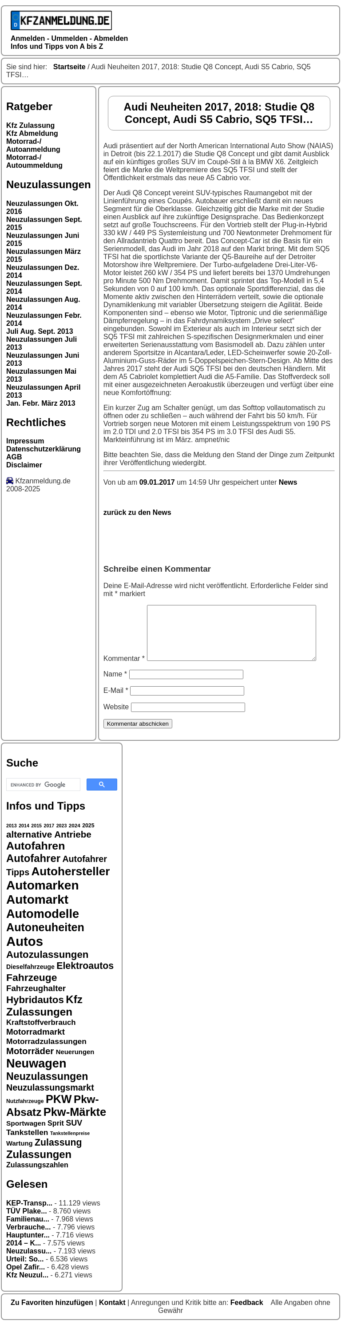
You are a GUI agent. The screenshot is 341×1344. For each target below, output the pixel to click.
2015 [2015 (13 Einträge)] (36, 844)
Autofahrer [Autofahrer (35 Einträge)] (33, 877)
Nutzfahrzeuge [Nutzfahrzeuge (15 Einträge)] (25, 1120)
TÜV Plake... (26, 1229)
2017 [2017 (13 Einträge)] (49, 844)
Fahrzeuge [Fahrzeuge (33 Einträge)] (31, 996)
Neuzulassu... (29, 1269)
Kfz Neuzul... (27, 1293)
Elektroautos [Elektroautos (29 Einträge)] (85, 984)
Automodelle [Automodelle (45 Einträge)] (42, 932)
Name (115, 692)
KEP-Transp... (29, 1221)
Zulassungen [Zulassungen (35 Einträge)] (38, 1173)
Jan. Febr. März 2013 (40, 403)
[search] (42, 803)
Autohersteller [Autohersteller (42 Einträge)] (71, 890)
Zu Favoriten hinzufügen (53, 1321)
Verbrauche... (28, 1245)
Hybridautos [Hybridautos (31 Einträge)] (35, 1018)
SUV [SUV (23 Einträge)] (74, 1141)
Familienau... (27, 1237)
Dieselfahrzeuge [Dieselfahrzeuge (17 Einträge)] (30, 985)
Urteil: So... (25, 1277)
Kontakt (113, 1321)
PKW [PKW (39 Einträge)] (59, 1117)
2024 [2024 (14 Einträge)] (74, 844)
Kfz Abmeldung (32, 133)
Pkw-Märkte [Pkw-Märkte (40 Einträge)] (75, 1130)
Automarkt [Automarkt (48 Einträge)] (37, 918)
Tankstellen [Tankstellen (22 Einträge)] (27, 1150)
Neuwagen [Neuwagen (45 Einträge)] (36, 1082)
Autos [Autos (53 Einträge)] (24, 960)
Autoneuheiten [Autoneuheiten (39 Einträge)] (45, 946)
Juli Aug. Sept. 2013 (39, 331)
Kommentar (124, 609)
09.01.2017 (158, 482)
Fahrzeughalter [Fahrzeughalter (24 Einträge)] (36, 1007)
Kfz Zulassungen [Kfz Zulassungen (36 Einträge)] (44, 1024)
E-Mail (115, 709)
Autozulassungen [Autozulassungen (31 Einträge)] (47, 973)
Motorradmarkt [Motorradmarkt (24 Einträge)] (35, 1050)
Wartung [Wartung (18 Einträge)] (19, 1162)
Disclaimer (24, 465)
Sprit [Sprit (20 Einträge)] (56, 1142)
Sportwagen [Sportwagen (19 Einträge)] (26, 1142)
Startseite (69, 67)
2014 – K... (23, 1261)
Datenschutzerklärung (43, 449)
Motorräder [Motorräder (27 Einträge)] (30, 1070)
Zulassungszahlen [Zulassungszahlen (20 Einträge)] (37, 1183)
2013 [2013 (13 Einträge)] (11, 844)
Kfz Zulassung (30, 125)
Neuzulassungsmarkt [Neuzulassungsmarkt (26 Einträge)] (50, 1106)
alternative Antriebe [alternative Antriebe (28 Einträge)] (48, 853)
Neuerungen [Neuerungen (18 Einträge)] (75, 1070)
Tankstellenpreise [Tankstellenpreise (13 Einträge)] (70, 1151)
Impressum (25, 441)
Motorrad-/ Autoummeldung (34, 161)
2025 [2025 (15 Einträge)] (88, 844)
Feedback (247, 1321)
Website (116, 725)
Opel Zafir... (25, 1285)
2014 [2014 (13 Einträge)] (24, 844)
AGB (14, 457)
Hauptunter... (28, 1253)
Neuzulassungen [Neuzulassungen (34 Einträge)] (47, 1095)
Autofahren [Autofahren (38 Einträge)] (35, 864)
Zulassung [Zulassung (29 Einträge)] (58, 1161)
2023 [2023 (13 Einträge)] (61, 844)
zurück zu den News (137, 512)
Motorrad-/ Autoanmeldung (33, 145)
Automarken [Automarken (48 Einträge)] (42, 904)
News (288, 482)
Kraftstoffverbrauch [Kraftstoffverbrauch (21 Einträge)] (41, 1041)
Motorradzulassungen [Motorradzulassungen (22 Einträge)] (46, 1059)
